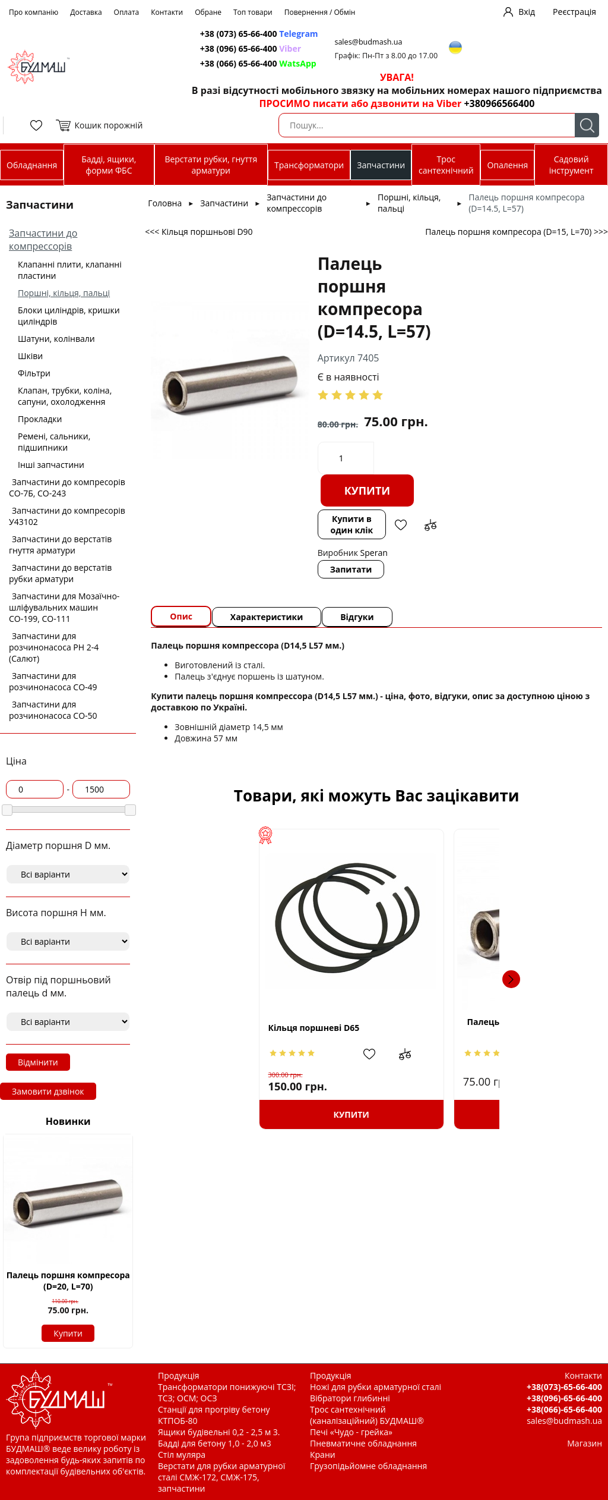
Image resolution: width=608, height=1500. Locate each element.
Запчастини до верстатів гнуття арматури (60, 544)
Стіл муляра (181, 1454)
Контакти (167, 12)
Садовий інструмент (571, 164)
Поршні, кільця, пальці (64, 292)
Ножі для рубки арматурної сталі (375, 1386)
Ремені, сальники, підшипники (54, 441)
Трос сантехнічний (446, 164)
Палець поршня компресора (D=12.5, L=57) (479, 1027)
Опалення (507, 165)
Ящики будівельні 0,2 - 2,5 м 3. (219, 1432)
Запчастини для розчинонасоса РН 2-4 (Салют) (54, 647)
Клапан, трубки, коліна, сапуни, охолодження (65, 396)
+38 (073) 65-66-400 (260, 33)
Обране (208, 12)
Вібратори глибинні (350, 1398)
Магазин (584, 1443)
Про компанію (33, 12)
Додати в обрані (400, 525)
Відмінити (38, 1062)
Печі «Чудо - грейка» (351, 1432)
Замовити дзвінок (48, 1091)
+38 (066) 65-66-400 (259, 63)
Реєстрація (574, 11)
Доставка (86, 12)
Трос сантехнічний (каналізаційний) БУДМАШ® (367, 1415)
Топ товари (253, 12)
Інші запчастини (51, 464)
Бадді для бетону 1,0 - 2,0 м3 (214, 1443)
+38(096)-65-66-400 (564, 1398)
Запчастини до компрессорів (43, 240)
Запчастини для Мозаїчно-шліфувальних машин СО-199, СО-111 (64, 607)
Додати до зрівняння (430, 525)
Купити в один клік (351, 524)
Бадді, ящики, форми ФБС (108, 164)
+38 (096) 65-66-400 (251, 48)
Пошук (587, 125)
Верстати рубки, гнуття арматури (210, 164)
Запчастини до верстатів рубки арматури (60, 573)
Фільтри (34, 373)
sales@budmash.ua (370, 42)
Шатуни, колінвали (56, 338)
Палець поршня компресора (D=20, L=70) (68, 1280)
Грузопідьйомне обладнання (368, 1465)
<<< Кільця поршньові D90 (198, 231)
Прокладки (40, 418)
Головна (165, 203)
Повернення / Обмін (320, 12)
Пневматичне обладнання (363, 1443)
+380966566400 (499, 103)
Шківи (30, 355)
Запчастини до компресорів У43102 (67, 516)
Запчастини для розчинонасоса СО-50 (53, 710)
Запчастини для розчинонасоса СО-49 (53, 681)
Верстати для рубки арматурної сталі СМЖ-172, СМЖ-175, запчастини (221, 1477)
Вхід (526, 11)
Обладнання (32, 165)
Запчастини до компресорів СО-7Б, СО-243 (67, 487)
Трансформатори (309, 165)
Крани (322, 1454)
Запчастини (381, 165)
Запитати (351, 569)
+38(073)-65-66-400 (564, 1386)
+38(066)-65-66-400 (564, 1409)
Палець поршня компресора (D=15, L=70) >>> (516, 231)
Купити (68, 1333)
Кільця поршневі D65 (231, 1027)
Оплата (127, 12)
